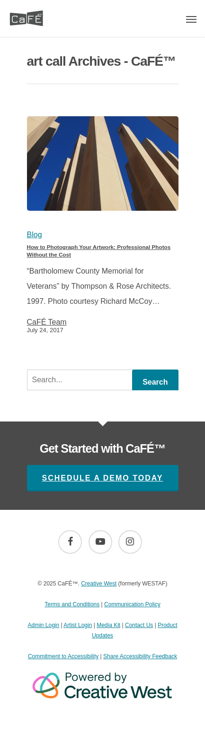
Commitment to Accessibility (63, 656)
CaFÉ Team (47, 322)
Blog (34, 235)
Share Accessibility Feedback (140, 656)
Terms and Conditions (72, 604)
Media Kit (108, 625)
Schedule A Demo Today (102, 478)
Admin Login (43, 625)
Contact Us (139, 625)
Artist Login (77, 625)
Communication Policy (132, 604)
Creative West (98, 583)
